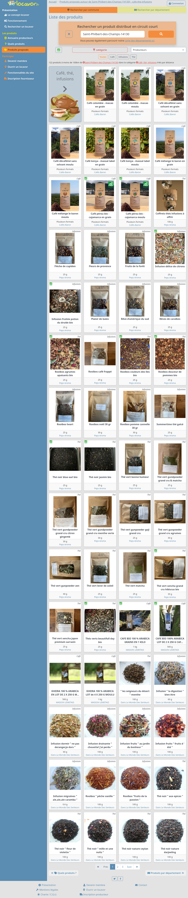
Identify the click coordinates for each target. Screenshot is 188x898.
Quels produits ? (63, 873)
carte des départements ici (139, 40)
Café (112, 56)
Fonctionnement (15, 20)
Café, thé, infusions (146, 62)
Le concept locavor (16, 14)
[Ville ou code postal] (113, 34)
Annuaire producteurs (18, 38)
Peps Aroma (170, 224)
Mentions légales (47, 889)
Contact (141, 885)
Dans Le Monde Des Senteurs (135, 702)
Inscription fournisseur (19, 78)
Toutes (103, 56)
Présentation (47, 885)
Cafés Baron (100, 114)
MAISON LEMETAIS (135, 649)
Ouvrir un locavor (16, 66)
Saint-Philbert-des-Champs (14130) (100, 62)
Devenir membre (15, 61)
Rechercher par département (152, 9)
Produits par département (165, 873)
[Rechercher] (161, 34)
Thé (133, 56)
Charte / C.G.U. (47, 894)
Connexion (176, 3)
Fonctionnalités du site (19, 72)
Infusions (123, 56)
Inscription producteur (94, 894)
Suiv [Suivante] (129, 866)
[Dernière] (136, 867)
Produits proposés (16, 49)
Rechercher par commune (83, 9)
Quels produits (14, 43)
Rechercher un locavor (18, 26)
